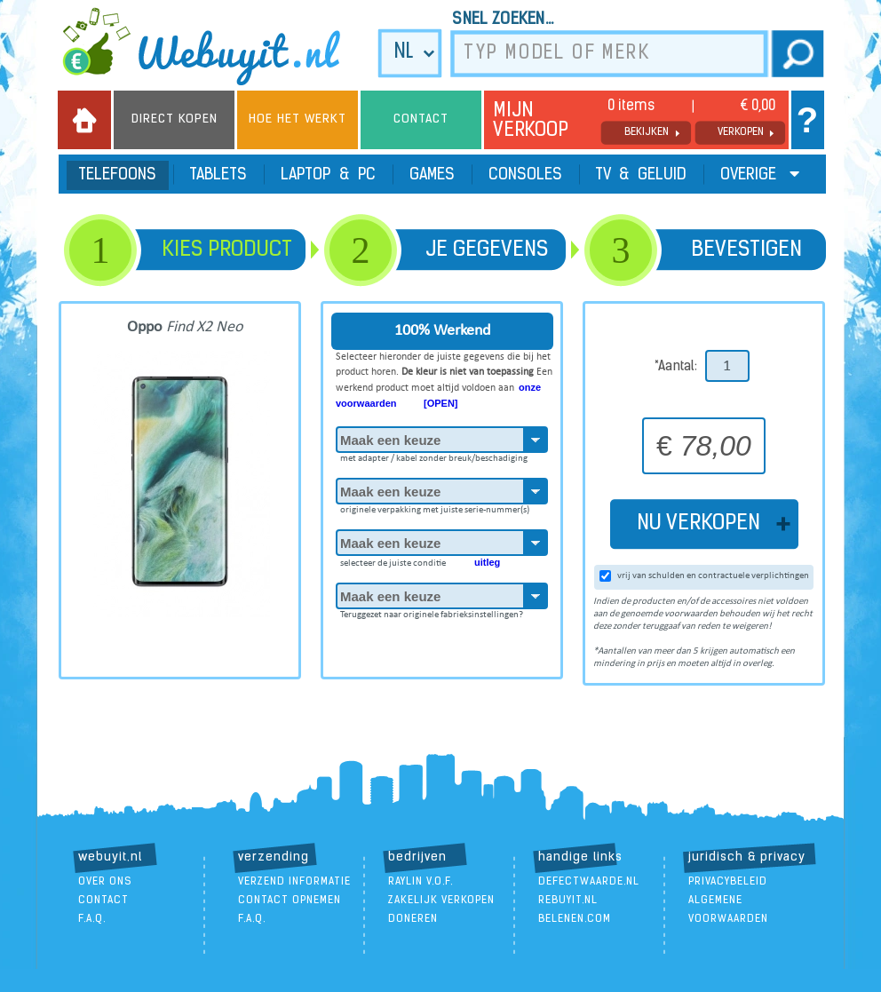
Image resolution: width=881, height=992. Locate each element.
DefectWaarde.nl (588, 882)
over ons (105, 882)
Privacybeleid (727, 882)
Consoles (525, 175)
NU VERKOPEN (704, 524)
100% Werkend (442, 330)
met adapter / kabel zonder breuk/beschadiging (434, 456)
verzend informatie (294, 882)
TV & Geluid (641, 175)
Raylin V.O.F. (420, 882)
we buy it (213, 46)
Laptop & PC (328, 175)
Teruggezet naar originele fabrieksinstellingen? (431, 612)
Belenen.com (574, 919)
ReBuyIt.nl (568, 900)
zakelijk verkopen (441, 900)
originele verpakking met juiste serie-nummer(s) (434, 507)
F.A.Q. (92, 919)
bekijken (646, 132)
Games (432, 175)
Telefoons (117, 175)
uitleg (487, 562)
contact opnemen (289, 900)
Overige (759, 174)
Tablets (218, 175)
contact (103, 900)
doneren (413, 919)
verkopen (741, 132)
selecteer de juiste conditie (420, 559)
